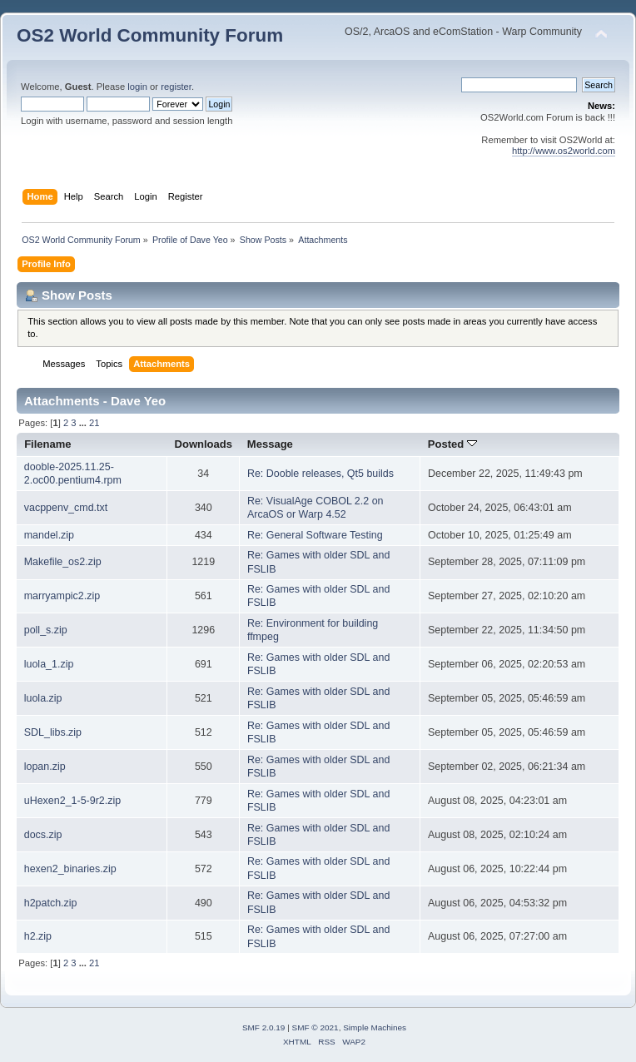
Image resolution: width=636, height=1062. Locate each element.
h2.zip (38, 936)
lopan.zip (45, 766)
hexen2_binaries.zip (70, 869)
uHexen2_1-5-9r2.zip (72, 800)
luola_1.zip (49, 664)
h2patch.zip (50, 903)
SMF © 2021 (315, 1027)
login (137, 87)
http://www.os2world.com (563, 151)
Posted (452, 444)
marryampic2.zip (62, 596)
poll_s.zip (45, 630)
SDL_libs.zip (53, 732)
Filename (48, 444)
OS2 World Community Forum (150, 35)
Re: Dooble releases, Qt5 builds (320, 473)
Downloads (204, 444)
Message (270, 444)
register (176, 87)
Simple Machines (374, 1027)
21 (94, 423)
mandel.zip (49, 535)
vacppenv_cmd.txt (66, 508)
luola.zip (43, 698)
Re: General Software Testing (315, 535)
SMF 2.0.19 (264, 1027)
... (84, 423)
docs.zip (43, 835)
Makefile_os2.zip (63, 562)
